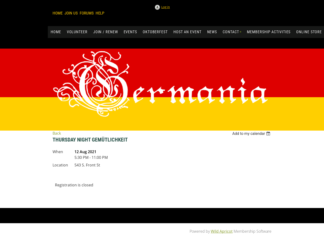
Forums (87, 13)
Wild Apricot (222, 231)
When (58, 151)
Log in (165, 7)
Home (58, 13)
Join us (71, 13)
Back (57, 133)
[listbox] (251, 134)
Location (60, 165)
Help (100, 13)
